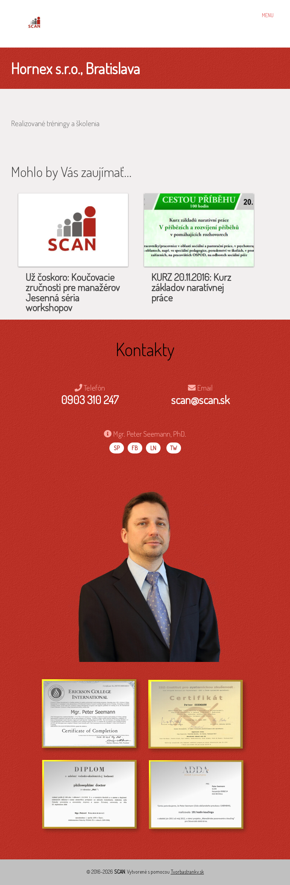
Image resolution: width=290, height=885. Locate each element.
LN (153, 448)
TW (173, 448)
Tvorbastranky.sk (187, 872)
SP (117, 448)
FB (135, 448)
